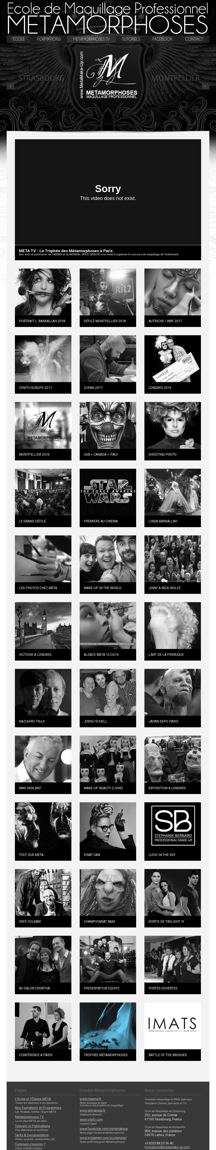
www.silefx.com (91, 1119)
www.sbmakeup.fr (93, 1110)
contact (194, 39)
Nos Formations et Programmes (38, 1108)
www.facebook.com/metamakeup (104, 1129)
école (19, 39)
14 (120, 128)
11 (112, 128)
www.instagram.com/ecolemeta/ (103, 1138)
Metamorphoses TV (29, 1117)
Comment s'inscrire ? (30, 1144)
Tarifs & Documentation (32, 1135)
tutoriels (131, 39)
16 (124, 128)
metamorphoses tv (91, 39)
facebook (162, 39)
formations (49, 39)
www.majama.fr (90, 1099)
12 (88, 128)
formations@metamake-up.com (167, 1147)
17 (136, 128)
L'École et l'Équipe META (33, 1099)
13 (116, 128)
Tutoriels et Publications (32, 1126)
